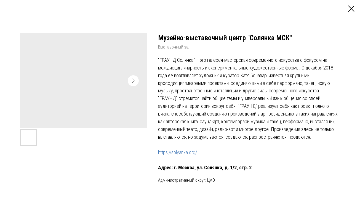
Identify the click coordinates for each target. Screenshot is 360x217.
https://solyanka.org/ (177, 152)
